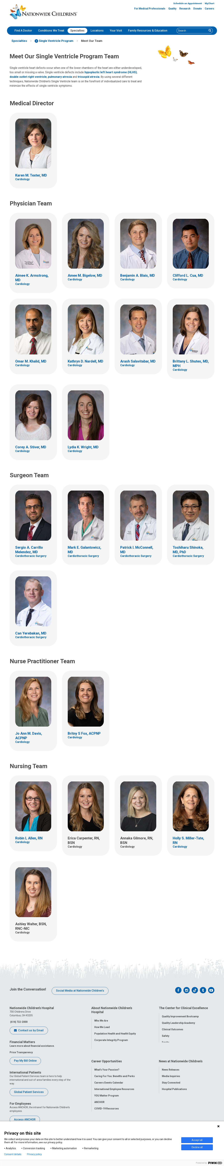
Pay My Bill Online (25, 1060)
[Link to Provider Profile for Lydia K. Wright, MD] (85, 422)
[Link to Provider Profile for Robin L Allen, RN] (33, 813)
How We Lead (102, 1025)
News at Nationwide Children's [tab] (180, 1055)
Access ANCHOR (25, 1119)
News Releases (170, 1062)
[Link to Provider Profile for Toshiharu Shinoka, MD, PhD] (190, 525)
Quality (172, 8)
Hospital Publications (174, 1081)
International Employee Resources (114, 1081)
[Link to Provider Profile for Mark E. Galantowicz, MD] (85, 525)
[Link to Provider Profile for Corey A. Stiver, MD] (33, 422)
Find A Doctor (23, 30)
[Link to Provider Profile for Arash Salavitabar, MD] (138, 336)
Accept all (197, 1140)
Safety (165, 1034)
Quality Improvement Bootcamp (180, 1014)
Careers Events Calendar (108, 1075)
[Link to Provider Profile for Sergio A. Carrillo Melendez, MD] (33, 525)
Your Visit (116, 30)
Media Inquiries (171, 1068)
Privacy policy (34, 1154)
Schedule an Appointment (187, 3)
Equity (165, 1040)
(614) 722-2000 (18, 1021)
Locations (97, 30)
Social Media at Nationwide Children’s (80, 990)
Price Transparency (21, 1052)
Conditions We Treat (51, 30)
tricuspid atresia (88, 76)
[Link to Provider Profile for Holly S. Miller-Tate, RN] (190, 815)
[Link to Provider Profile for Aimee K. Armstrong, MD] (33, 253)
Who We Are (101, 1018)
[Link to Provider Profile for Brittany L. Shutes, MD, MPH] (190, 339)
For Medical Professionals (149, 8)
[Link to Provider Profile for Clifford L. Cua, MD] (190, 250)
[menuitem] (23, 30)
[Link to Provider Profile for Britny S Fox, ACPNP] (85, 708)
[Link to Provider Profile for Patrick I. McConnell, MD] (138, 525)
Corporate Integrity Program (111, 1038)
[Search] (192, 30)
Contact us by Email (29, 1031)
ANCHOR (99, 1094)
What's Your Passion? (106, 1062)
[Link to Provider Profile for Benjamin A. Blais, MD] (138, 250)
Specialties (77, 30)
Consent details (12, 1154)
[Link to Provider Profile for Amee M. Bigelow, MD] (85, 250)
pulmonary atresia (60, 76)
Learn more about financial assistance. (32, 1045)
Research (184, 8)
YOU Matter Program (106, 1088)
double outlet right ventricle (28, 76)
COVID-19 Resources (106, 1101)
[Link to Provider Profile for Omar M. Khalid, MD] (33, 336)
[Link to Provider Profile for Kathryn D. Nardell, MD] (85, 336)
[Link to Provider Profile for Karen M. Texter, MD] (33, 150)
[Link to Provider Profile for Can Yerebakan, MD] (33, 608)
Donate (197, 8)
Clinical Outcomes (172, 1027)
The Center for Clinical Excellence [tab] (183, 1008)
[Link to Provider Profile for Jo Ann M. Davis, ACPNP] (33, 711)
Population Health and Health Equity (115, 1031)
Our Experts (168, 1088)
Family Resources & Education (147, 30)
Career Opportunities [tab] (106, 1055)
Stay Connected (171, 1075)
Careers (209, 8)
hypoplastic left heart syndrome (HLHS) (111, 72)
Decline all (197, 1147)
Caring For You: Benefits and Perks (114, 1068)
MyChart (209, 3)
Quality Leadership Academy (178, 1021)
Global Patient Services (29, 1092)
